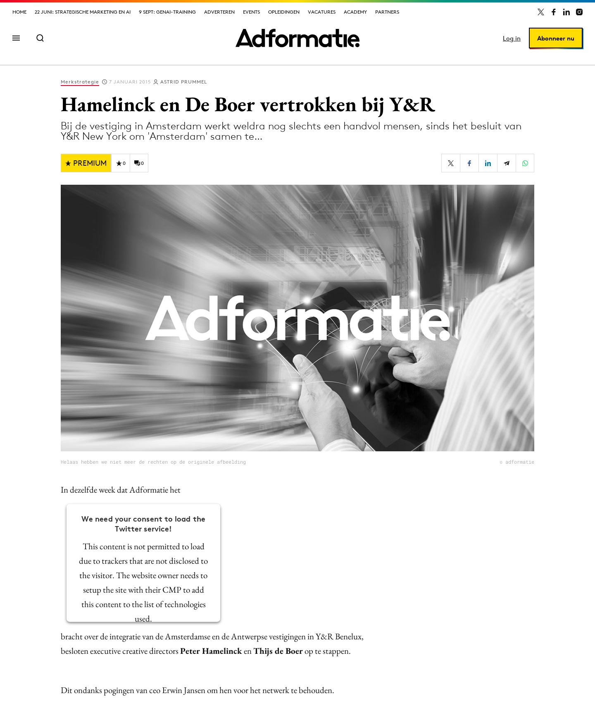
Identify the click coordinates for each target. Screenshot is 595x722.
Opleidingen (284, 12)
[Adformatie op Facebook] (553, 12)
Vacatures (322, 12)
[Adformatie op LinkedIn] (566, 12)
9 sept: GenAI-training (167, 12)
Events (251, 12)
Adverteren (219, 12)
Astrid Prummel (183, 82)
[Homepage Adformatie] (297, 38)
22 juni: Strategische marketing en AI (83, 12)
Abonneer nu (555, 38)
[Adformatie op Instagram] (579, 12)
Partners (387, 12)
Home (19, 12)
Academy (355, 12)
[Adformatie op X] (541, 12)
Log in (512, 38)
